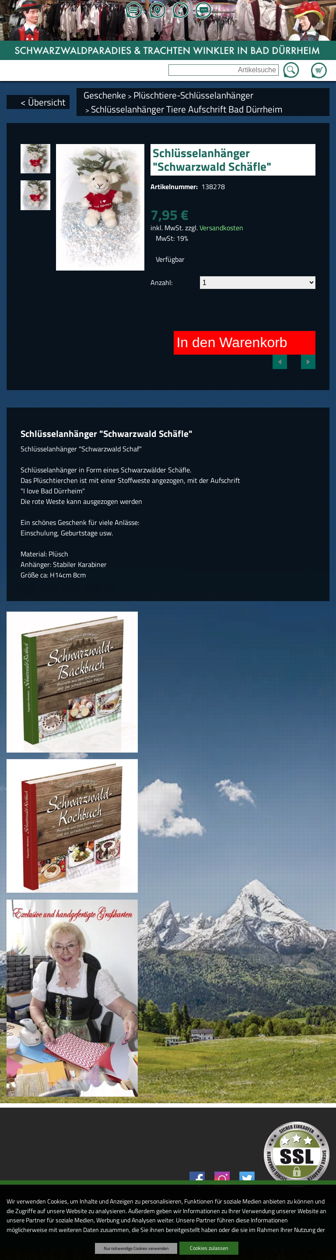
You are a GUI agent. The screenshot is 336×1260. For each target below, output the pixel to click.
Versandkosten (221, 227)
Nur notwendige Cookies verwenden (136, 1248)
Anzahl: (161, 282)
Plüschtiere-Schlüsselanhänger (193, 95)
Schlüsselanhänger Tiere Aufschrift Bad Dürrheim (187, 109)
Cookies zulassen (209, 1248)
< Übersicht (43, 102)
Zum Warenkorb (318, 65)
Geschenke (105, 95)
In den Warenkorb (231, 342)
